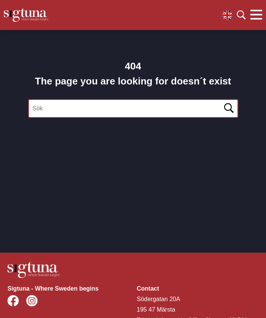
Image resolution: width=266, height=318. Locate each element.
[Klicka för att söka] (241, 15)
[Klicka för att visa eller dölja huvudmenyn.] (256, 15)
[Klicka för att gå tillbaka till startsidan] (26, 15)
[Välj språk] (227, 15)
